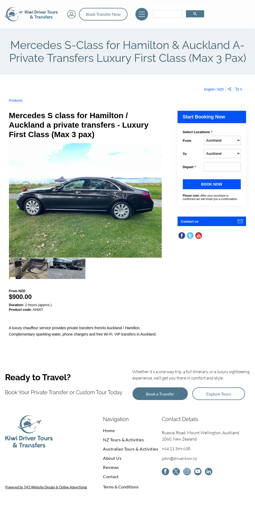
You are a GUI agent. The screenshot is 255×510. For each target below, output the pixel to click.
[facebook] (165, 472)
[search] (167, 14)
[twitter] (176, 472)
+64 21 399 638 (176, 448)
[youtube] (198, 472)
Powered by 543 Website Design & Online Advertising (46, 487)
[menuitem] (132, 430)
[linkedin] (208, 472)
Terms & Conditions (121, 486)
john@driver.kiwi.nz (179, 458)
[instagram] (187, 472)
